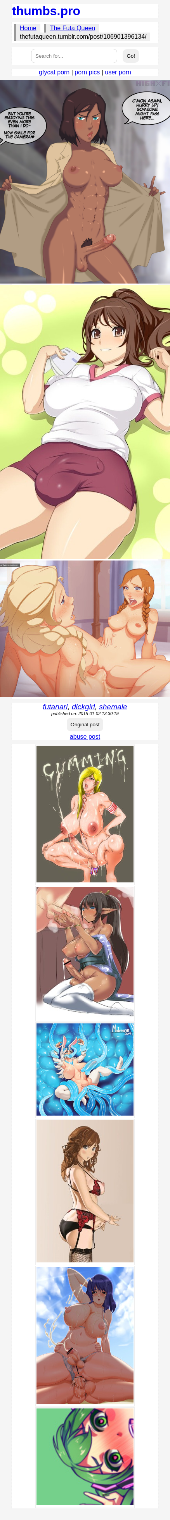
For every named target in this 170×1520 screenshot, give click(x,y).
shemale (113, 707)
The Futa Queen (72, 28)
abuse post (85, 736)
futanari (55, 707)
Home (28, 28)
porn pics (87, 72)
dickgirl (83, 707)
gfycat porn (54, 72)
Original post (85, 724)
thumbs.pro (46, 11)
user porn (118, 72)
